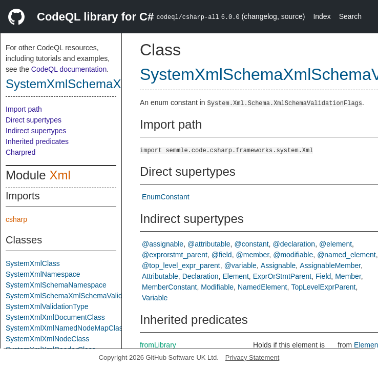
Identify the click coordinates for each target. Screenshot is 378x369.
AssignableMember (330, 265)
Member (348, 276)
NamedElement (262, 287)
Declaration (200, 276)
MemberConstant (169, 287)
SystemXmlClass (33, 263)
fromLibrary (158, 345)
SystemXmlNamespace (43, 274)
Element (235, 276)
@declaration (293, 244)
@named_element (346, 255)
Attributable (160, 276)
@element (335, 244)
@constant (251, 244)
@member (252, 255)
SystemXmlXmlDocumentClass (55, 317)
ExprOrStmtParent (282, 276)
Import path (24, 109)
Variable (154, 298)
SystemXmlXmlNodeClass (47, 339)
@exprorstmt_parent (174, 255)
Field (323, 276)
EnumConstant (166, 197)
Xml (59, 175)
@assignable (162, 244)
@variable (240, 265)
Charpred (20, 152)
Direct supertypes (33, 120)
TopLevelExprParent (323, 287)
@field (222, 255)
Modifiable (217, 287)
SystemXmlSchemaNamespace (56, 285)
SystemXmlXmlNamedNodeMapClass (66, 328)
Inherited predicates (37, 141)
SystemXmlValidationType (47, 306)
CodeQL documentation (69, 69)
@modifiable (293, 255)
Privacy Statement (252, 357)
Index (321, 16)
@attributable (208, 244)
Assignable (278, 265)
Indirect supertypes (36, 131)
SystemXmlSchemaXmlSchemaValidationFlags (80, 296)
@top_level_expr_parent (181, 265)
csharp (16, 219)
